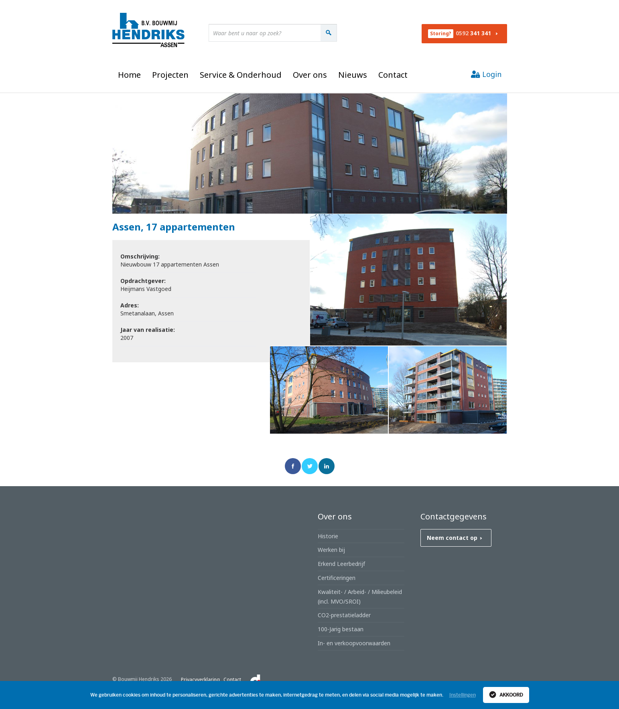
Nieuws (352, 74)
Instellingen (462, 695)
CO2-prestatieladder (344, 615)
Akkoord (506, 694)
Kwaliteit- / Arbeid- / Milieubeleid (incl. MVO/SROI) (360, 596)
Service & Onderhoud (241, 74)
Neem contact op (456, 537)
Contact (393, 74)
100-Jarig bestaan (340, 629)
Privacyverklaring (200, 679)
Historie (328, 536)
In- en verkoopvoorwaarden (354, 643)
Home (129, 74)
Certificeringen (336, 578)
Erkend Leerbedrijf (341, 564)
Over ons (310, 74)
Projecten (170, 74)
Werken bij (331, 549)
